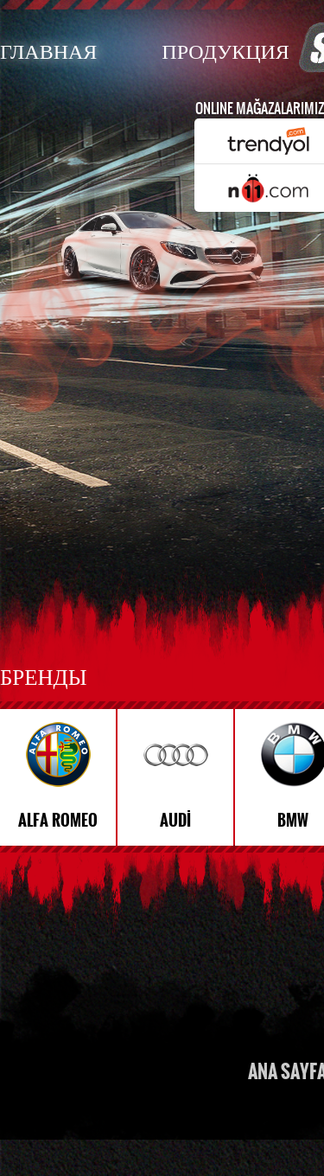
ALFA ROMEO (58, 820)
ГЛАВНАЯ (48, 51)
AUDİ (175, 820)
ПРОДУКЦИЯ (225, 51)
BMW (292, 820)
